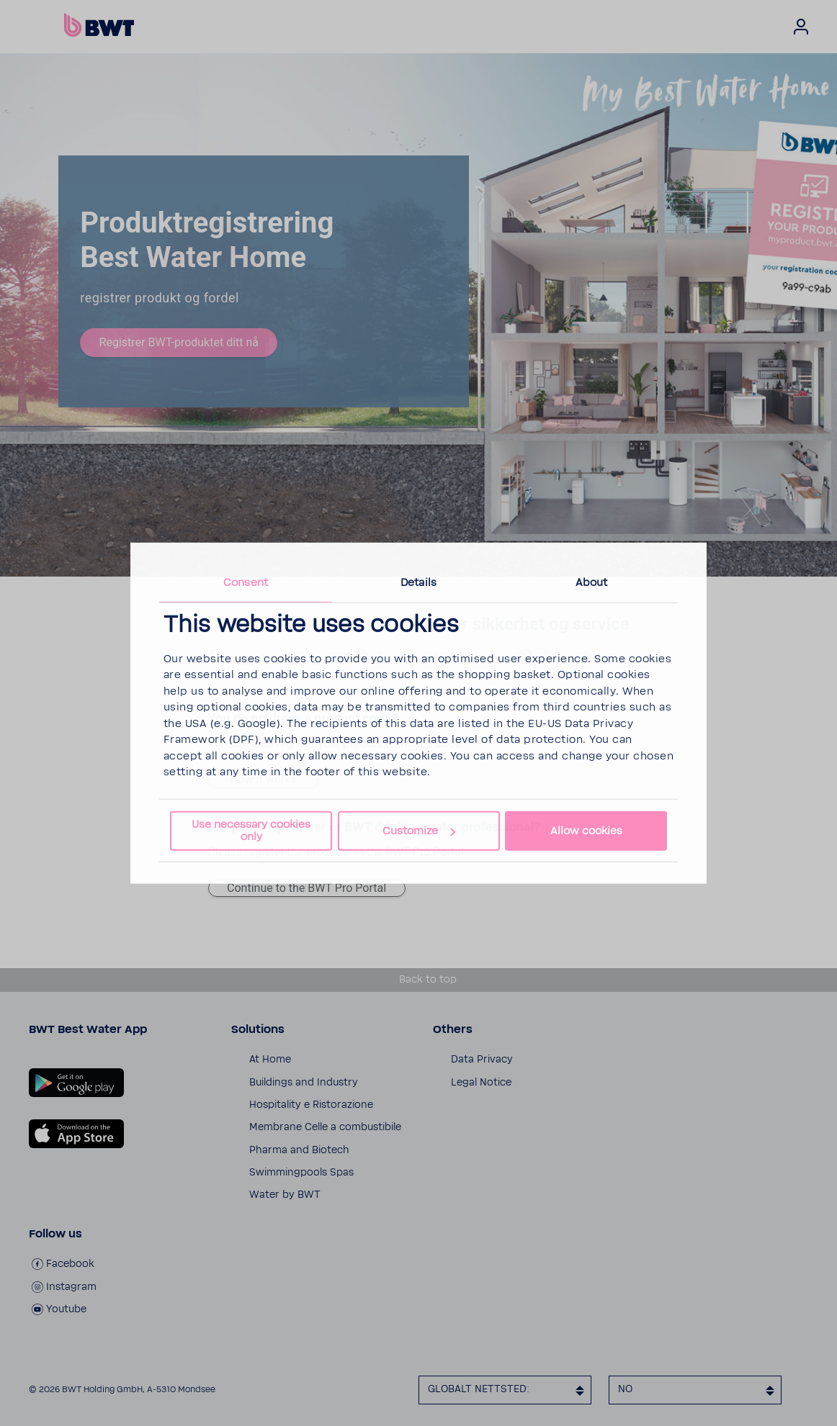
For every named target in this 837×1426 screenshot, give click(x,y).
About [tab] (592, 582)
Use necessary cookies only (251, 830)
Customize (418, 831)
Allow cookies (586, 831)
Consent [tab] (245, 582)
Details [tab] (418, 582)
